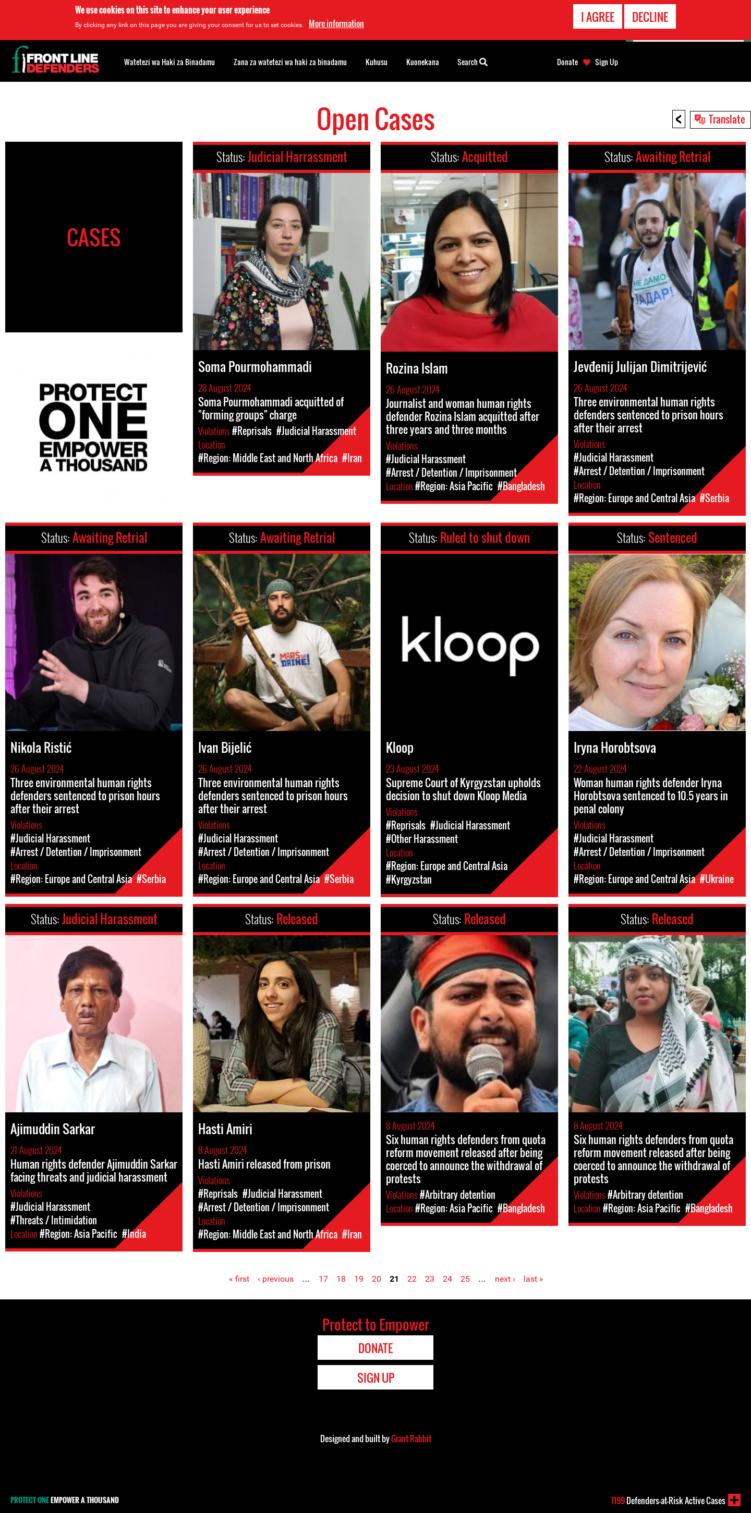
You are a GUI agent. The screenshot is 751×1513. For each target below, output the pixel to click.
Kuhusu (376, 61)
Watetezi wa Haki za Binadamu (169, 61)
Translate (727, 118)
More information (336, 23)
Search (472, 61)
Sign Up (606, 62)
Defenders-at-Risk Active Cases (668, 1500)
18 (341, 1279)
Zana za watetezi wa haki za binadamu (290, 61)
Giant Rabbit (411, 1438)
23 (429, 1279)
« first (239, 1279)
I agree (597, 16)
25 (465, 1279)
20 (376, 1279)
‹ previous (276, 1279)
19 (359, 1279)
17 (323, 1279)
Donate (567, 62)
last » (533, 1279)
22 (412, 1279)
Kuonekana (422, 61)
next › (505, 1279)
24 (447, 1279)
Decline (650, 16)
